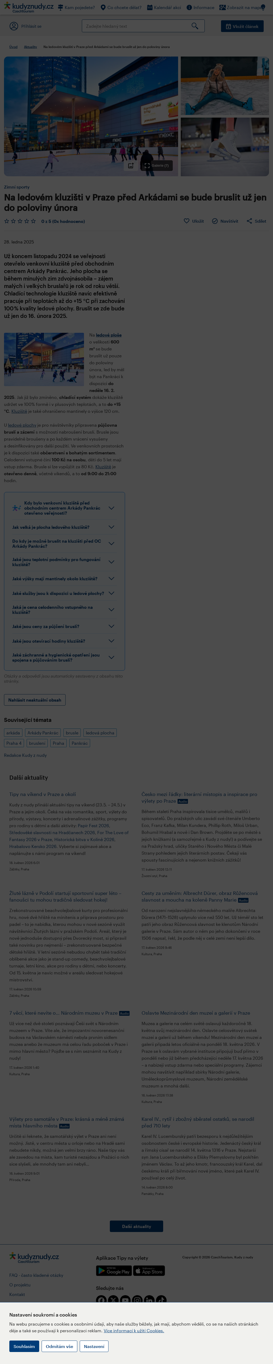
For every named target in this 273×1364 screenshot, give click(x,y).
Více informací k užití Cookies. (134, 1330)
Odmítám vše (59, 1346)
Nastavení (94, 1346)
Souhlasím (24, 1346)
